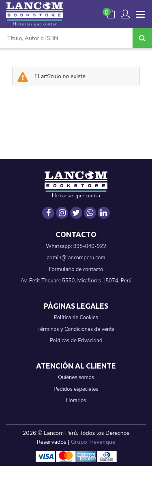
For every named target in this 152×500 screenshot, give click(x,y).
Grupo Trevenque (93, 442)
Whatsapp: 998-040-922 (76, 246)
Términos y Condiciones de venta (76, 329)
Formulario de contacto (76, 269)
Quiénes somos (76, 377)
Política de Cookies (76, 317)
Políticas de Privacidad (75, 340)
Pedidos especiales (76, 389)
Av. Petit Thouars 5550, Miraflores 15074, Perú (75, 280)
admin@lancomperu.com (76, 257)
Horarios (76, 400)
